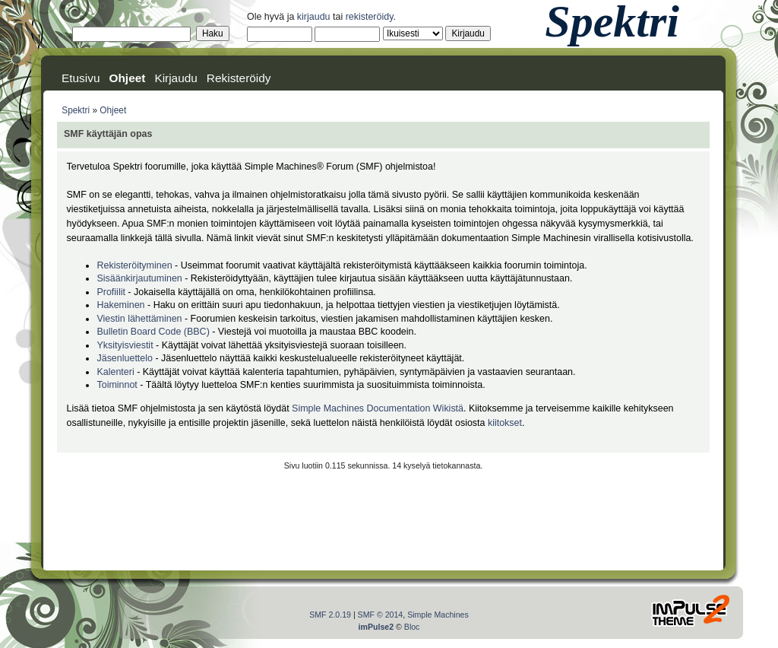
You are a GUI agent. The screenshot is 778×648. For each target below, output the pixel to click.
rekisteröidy (370, 16)
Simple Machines (438, 614)
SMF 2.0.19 (330, 614)
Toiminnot (116, 385)
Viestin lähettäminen (139, 318)
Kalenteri (115, 372)
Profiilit (110, 292)
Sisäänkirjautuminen (139, 278)
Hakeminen (120, 305)
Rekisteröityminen (134, 265)
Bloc (412, 626)
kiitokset (505, 423)
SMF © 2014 (380, 614)
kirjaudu (313, 16)
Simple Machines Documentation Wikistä (377, 408)
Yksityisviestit (124, 345)
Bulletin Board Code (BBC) (154, 331)
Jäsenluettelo (124, 358)
